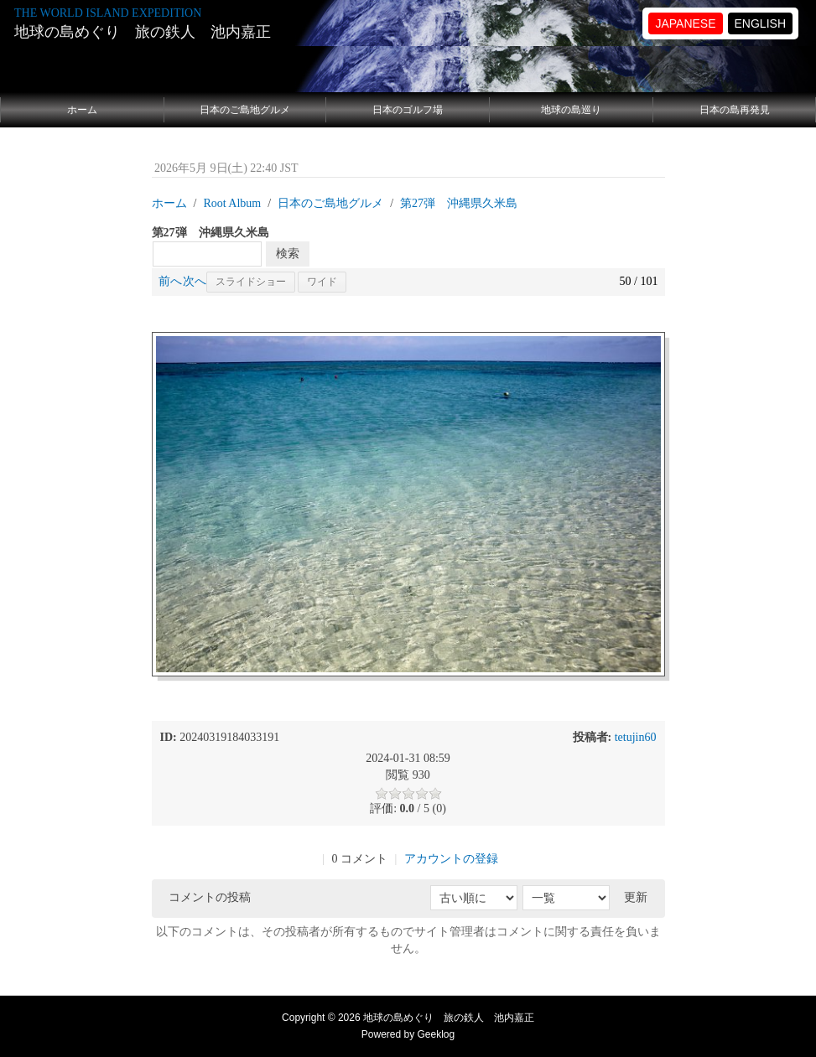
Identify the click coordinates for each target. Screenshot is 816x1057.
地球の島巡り (571, 110)
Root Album (232, 203)
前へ (170, 281)
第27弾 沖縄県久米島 (458, 203)
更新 (635, 897)
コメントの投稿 (210, 897)
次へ (194, 281)
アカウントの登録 (451, 858)
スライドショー (251, 282)
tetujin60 (636, 737)
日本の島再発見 (734, 110)
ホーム (82, 110)
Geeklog (436, 1034)
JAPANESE (685, 23)
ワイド (322, 282)
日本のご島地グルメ (245, 110)
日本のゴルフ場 (407, 110)
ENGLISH (760, 23)
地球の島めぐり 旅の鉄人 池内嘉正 (142, 31)
